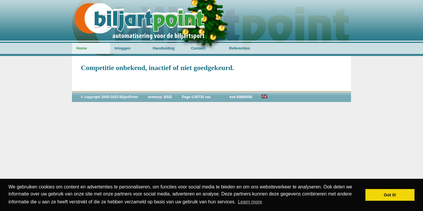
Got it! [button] (390, 195)
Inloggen (122, 48)
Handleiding (163, 48)
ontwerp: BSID (160, 97)
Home (81, 48)
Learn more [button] (250, 201)
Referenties (239, 48)
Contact (198, 48)
